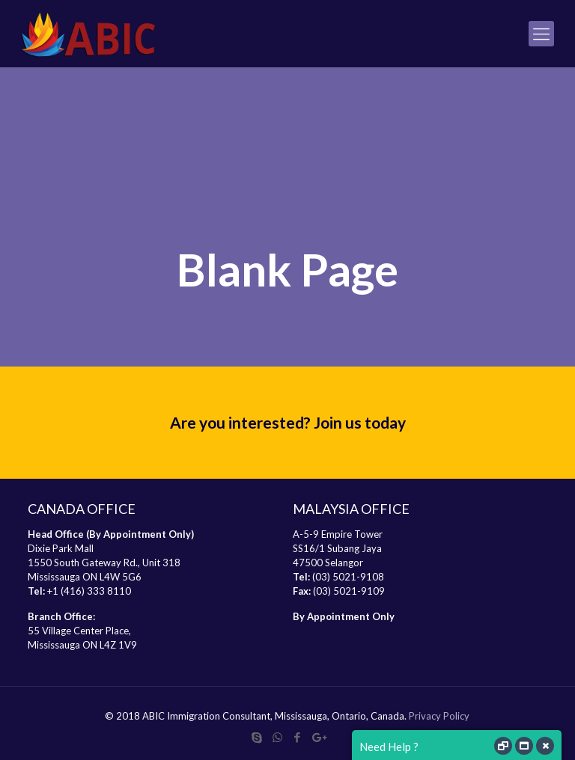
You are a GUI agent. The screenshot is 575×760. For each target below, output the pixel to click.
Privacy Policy (439, 716)
